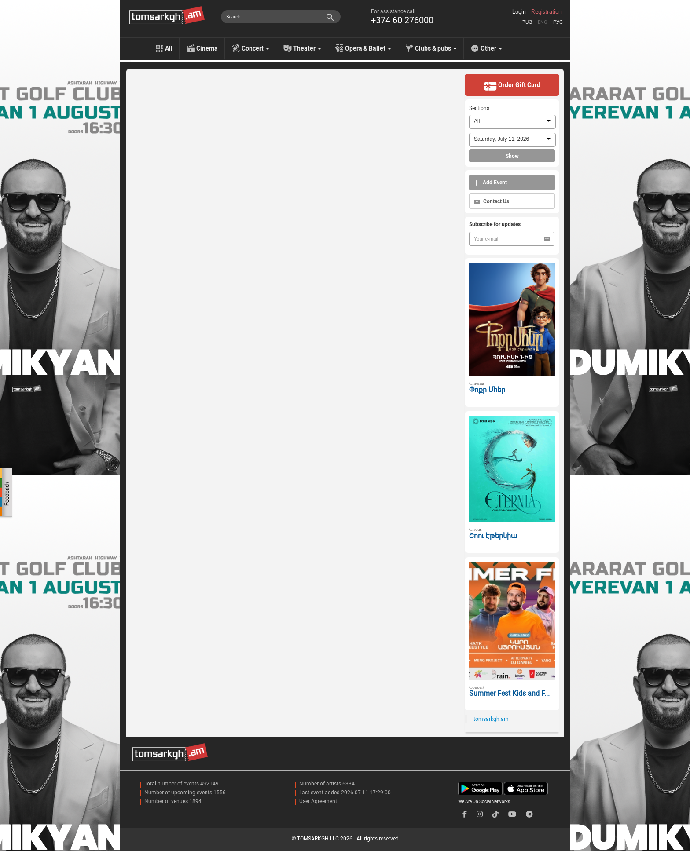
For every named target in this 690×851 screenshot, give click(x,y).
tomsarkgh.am (491, 719)
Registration (546, 11)
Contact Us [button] (491, 201)
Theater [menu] (307, 48)
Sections (479, 108)
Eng (542, 22)
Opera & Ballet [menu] (368, 48)
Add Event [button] (490, 182)
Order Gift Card (512, 85)
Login (519, 11)
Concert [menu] (255, 48)
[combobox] (512, 122)
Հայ (527, 22)
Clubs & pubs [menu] (436, 48)
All (168, 48)
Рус (558, 22)
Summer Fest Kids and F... (509, 693)
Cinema (207, 48)
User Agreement (318, 801)
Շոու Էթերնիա (493, 536)
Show (512, 156)
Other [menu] (491, 48)
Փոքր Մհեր (487, 390)
